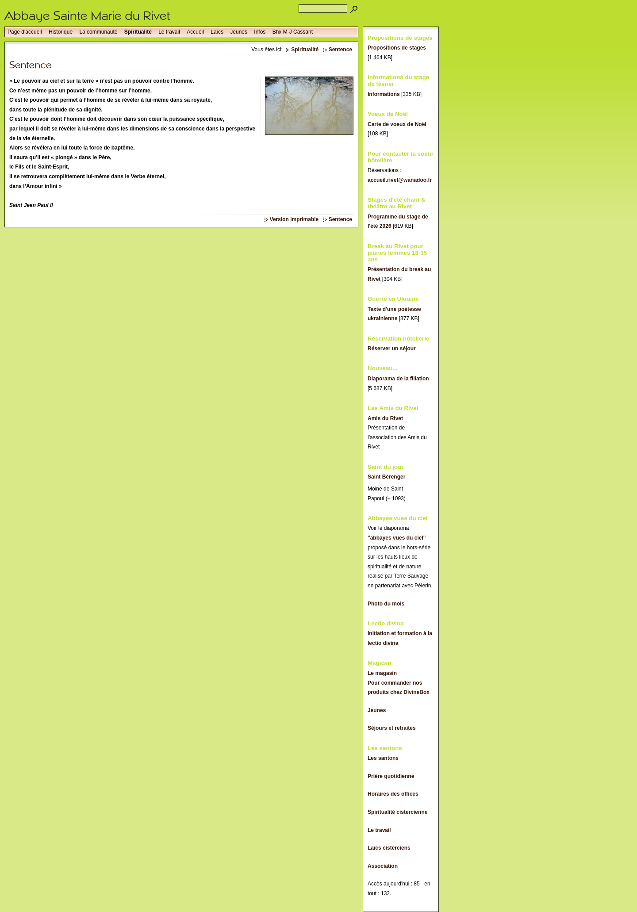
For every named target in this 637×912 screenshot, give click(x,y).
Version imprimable (294, 219)
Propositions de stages (397, 48)
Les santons (383, 758)
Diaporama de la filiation (398, 379)
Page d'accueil (25, 32)
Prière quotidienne (391, 776)
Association (383, 866)
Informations (384, 94)
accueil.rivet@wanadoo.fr (400, 180)
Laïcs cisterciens (389, 848)
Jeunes (238, 32)
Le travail (169, 32)
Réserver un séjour (392, 348)
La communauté (98, 32)
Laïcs (217, 32)
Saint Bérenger (386, 477)
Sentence (340, 49)
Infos (259, 32)
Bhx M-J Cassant (292, 32)
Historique (61, 32)
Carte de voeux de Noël (397, 124)
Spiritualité (138, 32)
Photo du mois (386, 604)
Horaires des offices (393, 794)
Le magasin (382, 673)
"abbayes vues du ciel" (397, 538)
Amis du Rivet (385, 418)
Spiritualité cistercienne (397, 812)
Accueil (195, 32)
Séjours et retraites (392, 728)
